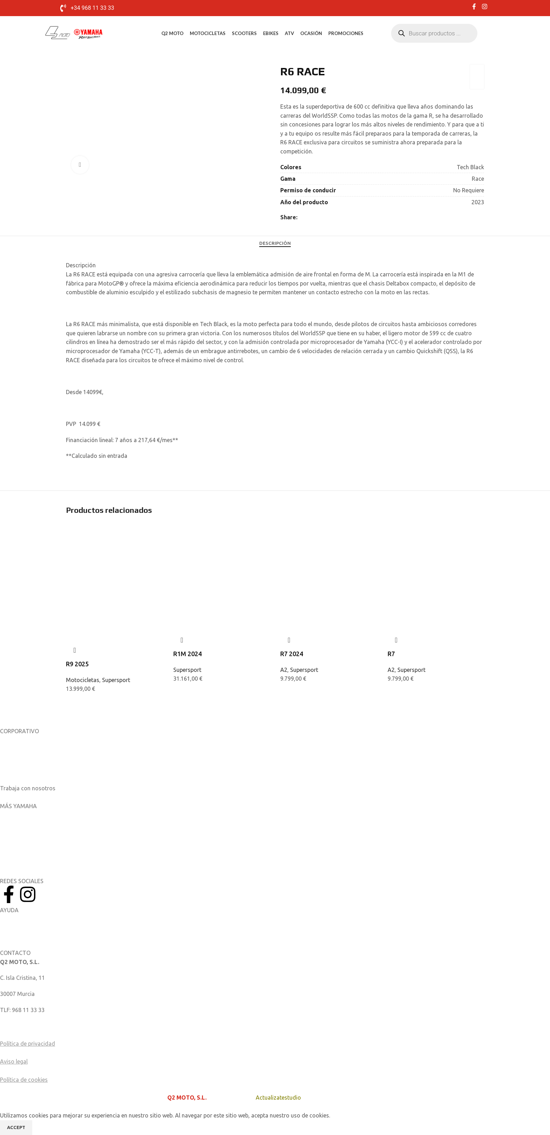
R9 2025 (77, 663)
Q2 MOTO (172, 33)
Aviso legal (14, 1061)
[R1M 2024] (221, 549)
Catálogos (13, 772)
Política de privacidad (27, 1043)
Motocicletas (208, 33)
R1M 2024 (187, 653)
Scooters (244, 33)
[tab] (275, 243)
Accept (16, 1127)
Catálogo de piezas (24, 935)
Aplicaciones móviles (26, 815)
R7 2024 (291, 653)
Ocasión (311, 33)
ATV (289, 33)
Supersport (116, 680)
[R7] (436, 549)
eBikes (271, 33)
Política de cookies (24, 1079)
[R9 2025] (114, 549)
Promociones (345, 33)
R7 (391, 653)
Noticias (10, 756)
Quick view (74, 650)
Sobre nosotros (20, 740)
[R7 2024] (328, 549)
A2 (283, 670)
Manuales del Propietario (31, 919)
